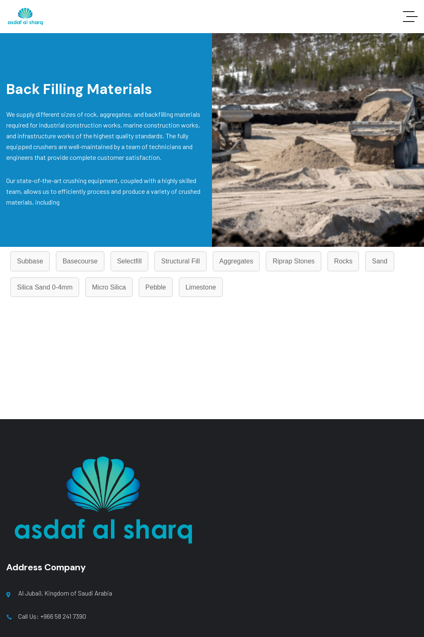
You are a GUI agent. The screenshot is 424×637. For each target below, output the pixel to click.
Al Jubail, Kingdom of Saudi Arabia (65, 593)
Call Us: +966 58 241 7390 (52, 616)
